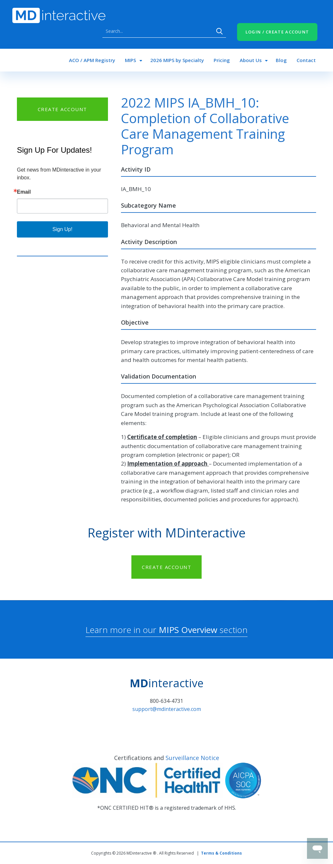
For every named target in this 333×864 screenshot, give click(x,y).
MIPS (130, 60)
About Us (251, 60)
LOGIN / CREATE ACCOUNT (277, 32)
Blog (281, 60)
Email (24, 192)
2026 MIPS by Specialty (177, 60)
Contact (306, 60)
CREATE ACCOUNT (62, 109)
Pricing (222, 60)
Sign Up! (62, 229)
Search (219, 31)
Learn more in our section (166, 630)
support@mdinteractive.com (166, 709)
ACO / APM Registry (92, 60)
